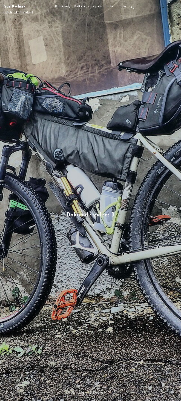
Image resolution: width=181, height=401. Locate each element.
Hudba (118, 7)
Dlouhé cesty (63, 7)
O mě (133, 7)
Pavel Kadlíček (14, 6)
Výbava (103, 7)
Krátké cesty (85, 7)
